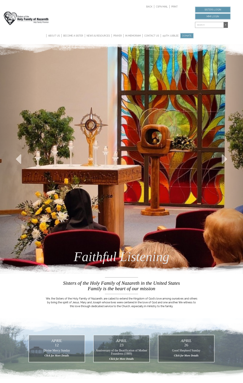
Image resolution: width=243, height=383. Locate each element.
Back (149, 6)
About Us (54, 35)
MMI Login (213, 16)
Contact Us (151, 35)
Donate (187, 35)
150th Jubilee (170, 35)
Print (174, 6)
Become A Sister (73, 35)
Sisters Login (212, 9)
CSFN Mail (162, 6)
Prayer (117, 35)
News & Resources (98, 35)
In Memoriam (133, 35)
